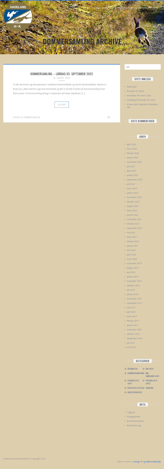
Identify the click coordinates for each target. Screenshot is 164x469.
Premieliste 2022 (151, 382)
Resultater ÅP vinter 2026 (139, 95)
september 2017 (134, 303)
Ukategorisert (134, 392)
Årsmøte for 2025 (135, 91)
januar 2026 (132, 157)
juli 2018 (131, 289)
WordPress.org (134, 425)
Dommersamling (32, 117)
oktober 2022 (133, 201)
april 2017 (131, 312)
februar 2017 (133, 320)
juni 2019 (131, 272)
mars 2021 (132, 237)
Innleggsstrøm (133, 416)
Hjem (75, 7)
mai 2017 (131, 307)
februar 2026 (133, 153)
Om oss (86, 7)
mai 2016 (131, 347)
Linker (155, 7)
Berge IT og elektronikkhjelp (147, 461)
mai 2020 (131, 250)
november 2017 (134, 298)
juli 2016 (131, 342)
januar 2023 (132, 192)
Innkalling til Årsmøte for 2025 (141, 100)
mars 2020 (132, 259)
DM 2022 (150, 368)
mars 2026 (132, 148)
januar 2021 (132, 245)
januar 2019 (132, 276)
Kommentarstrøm (135, 421)
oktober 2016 (133, 334)
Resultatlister (135, 387)
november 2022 (134, 197)
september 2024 (134, 179)
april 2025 (131, 170)
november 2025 (134, 162)
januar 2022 (132, 214)
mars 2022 (132, 210)
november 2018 (134, 281)
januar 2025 (132, 175)
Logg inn (131, 412)
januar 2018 (132, 294)
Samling (149, 387)
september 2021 (134, 228)
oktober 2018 (133, 285)
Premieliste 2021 (133, 382)
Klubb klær (132, 86)
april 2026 (131, 144)
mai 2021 (131, 232)
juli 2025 (131, 166)
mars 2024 (132, 188)
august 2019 (133, 267)
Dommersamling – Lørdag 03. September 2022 (61, 74)
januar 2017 (132, 325)
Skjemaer (142, 7)
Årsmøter (132, 368)
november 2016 (134, 329)
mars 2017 (132, 316)
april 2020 (131, 254)
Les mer (62, 104)
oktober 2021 (133, 223)
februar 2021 (133, 241)
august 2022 (133, 206)
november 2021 (134, 219)
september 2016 (134, 338)
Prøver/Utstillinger (122, 7)
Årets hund (101, 7)
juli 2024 (131, 184)
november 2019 (134, 263)
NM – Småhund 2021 (152, 375)
